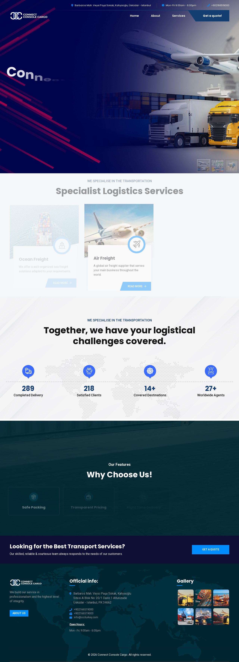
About (155, 16)
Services (178, 16)
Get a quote (210, 549)
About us (19, 613)
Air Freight (104, 260)
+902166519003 (83, 613)
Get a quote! (212, 16)
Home (134, 16)
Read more (137, 287)
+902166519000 (220, 5)
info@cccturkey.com (86, 617)
